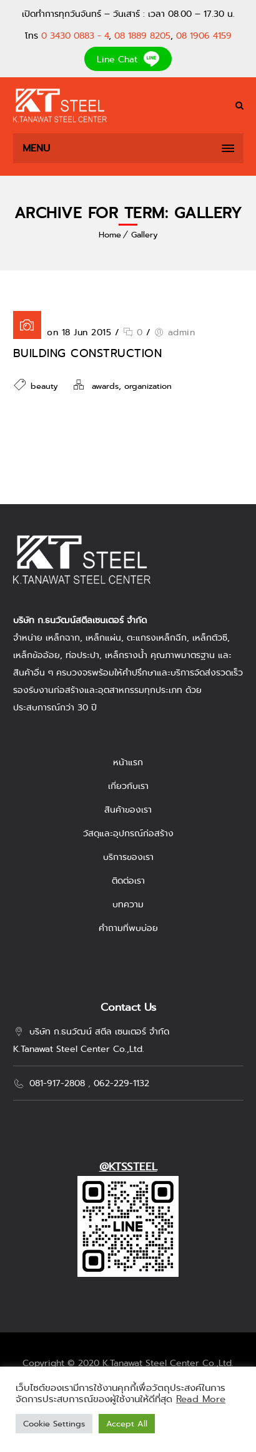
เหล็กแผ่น (103, 637)
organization (148, 386)
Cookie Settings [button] (54, 1424)
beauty (44, 386)
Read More (200, 1399)
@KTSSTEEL (128, 1167)
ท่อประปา (82, 655)
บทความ (128, 904)
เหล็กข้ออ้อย (36, 655)
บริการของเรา (128, 857)
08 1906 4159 (204, 35)
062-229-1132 (121, 1083)
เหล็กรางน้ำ (126, 655)
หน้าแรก (128, 762)
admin (181, 332)
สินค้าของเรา (128, 809)
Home (110, 235)
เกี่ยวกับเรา (128, 786)
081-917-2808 (57, 1083)
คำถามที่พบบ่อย (128, 928)
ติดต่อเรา (128, 880)
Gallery (144, 235)
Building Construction (87, 353)
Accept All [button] (126, 1424)
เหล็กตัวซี (209, 637)
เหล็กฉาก (63, 637)
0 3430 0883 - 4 (75, 35)
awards (105, 386)
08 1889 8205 (142, 35)
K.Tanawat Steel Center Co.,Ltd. (168, 1363)
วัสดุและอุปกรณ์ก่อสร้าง (128, 833)
